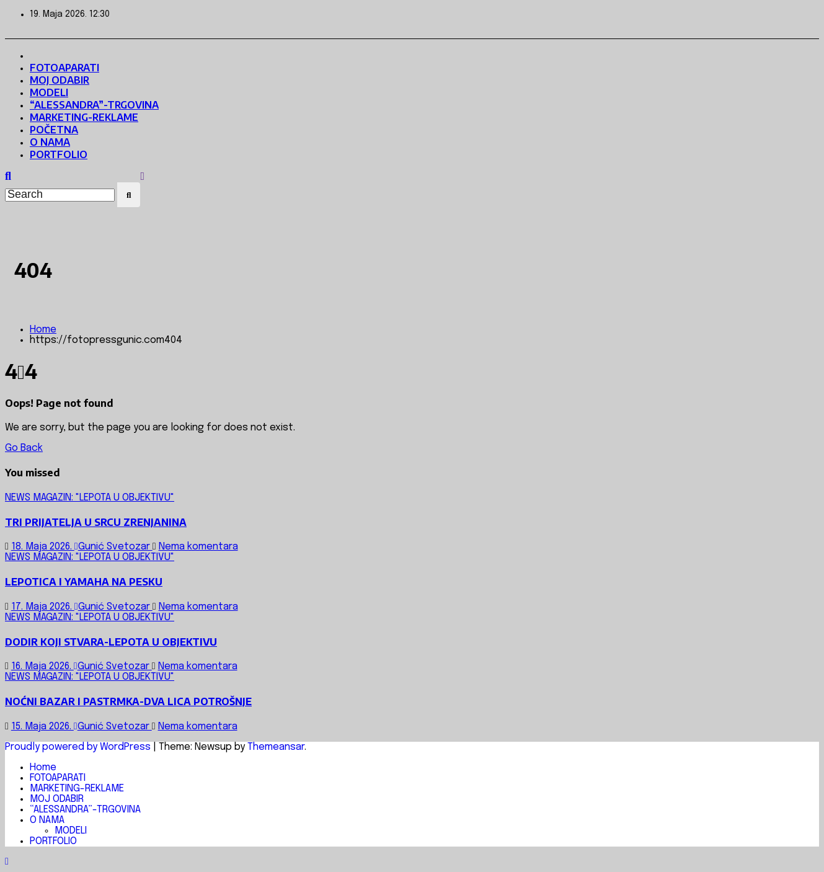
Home (43, 329)
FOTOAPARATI (64, 67)
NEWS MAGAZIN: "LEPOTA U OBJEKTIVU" (89, 497)
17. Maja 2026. (42, 607)
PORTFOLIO (58, 154)
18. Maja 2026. (42, 546)
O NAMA (50, 142)
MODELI (49, 92)
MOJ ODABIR (59, 80)
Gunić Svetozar (113, 546)
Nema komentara (198, 546)
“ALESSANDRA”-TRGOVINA (94, 105)
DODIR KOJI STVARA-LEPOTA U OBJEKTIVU (111, 642)
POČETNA (54, 129)
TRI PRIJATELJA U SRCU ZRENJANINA (96, 522)
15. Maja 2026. (42, 726)
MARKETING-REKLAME (84, 117)
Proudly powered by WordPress (79, 747)
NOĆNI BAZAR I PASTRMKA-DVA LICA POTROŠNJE (128, 701)
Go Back (24, 448)
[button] (8, 176)
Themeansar (275, 747)
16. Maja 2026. (42, 666)
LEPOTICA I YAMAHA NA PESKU (83, 582)
